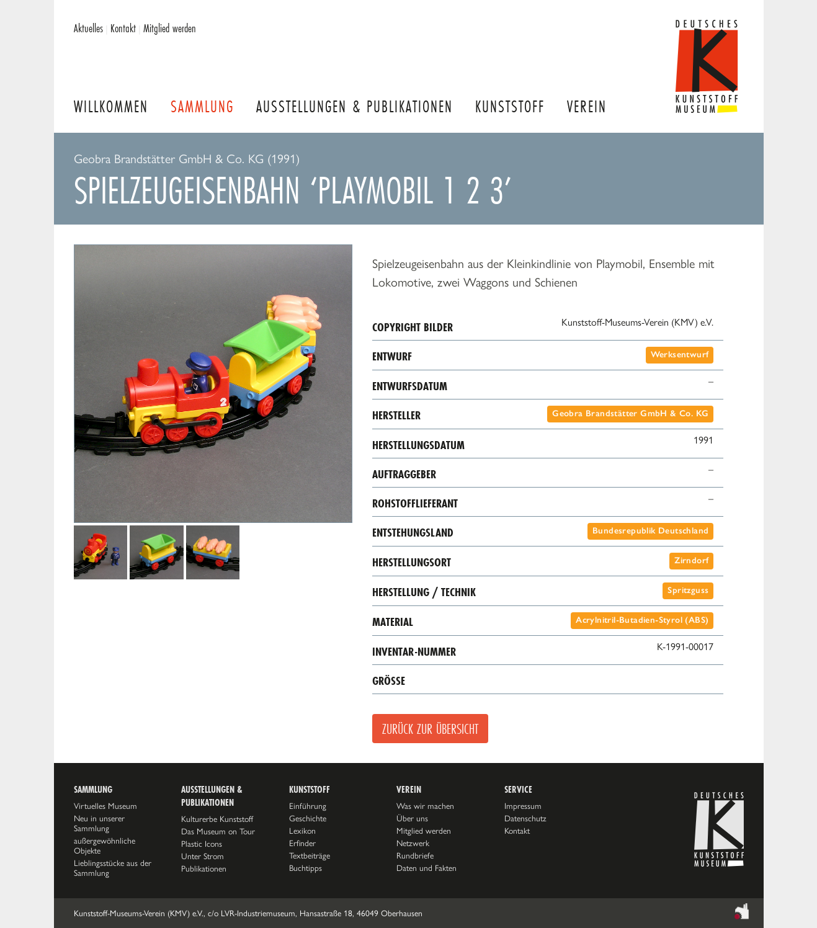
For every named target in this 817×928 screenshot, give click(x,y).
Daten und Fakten (426, 868)
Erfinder (302, 843)
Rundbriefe (415, 855)
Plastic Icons (201, 844)
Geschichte (307, 818)
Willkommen (111, 106)
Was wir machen (425, 806)
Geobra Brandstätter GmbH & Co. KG (630, 413)
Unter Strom (202, 856)
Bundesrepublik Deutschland (650, 530)
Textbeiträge (309, 855)
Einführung (307, 806)
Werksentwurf (680, 354)
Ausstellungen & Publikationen (354, 106)
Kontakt (123, 28)
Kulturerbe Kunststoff (217, 819)
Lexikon (302, 831)
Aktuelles (88, 28)
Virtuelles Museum (105, 806)
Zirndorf (691, 560)
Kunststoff (510, 106)
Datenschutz (525, 818)
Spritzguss (687, 590)
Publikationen (203, 868)
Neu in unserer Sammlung (99, 823)
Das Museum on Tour (218, 831)
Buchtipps (305, 868)
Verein (587, 106)
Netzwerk (412, 843)
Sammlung (202, 106)
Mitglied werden (169, 28)
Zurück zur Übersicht (430, 728)
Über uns (412, 818)
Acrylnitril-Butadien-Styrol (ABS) (642, 620)
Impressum (523, 806)
